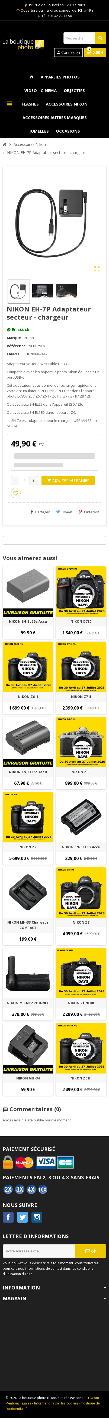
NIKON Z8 (81, 922)
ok (90, 1251)
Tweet (64, 512)
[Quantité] (24, 480)
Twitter (22, 1217)
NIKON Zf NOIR (81, 1003)
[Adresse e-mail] (39, 1251)
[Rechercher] (84, 38)
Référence (16, 345)
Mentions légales (18, 1403)
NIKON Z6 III (81, 1078)
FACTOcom (90, 1398)
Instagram (36, 1217)
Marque (14, 337)
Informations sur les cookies (56, 1403)
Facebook (8, 1217)
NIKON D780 (80, 621)
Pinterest (89, 512)
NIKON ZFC (81, 772)
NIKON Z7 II (81, 696)
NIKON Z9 (28, 847)
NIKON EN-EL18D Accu (81, 847)
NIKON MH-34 (28, 1078)
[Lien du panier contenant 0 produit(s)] (95, 52)
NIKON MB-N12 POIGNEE (28, 1003)
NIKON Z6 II (28, 696)
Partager (40, 512)
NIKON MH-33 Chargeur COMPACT (28, 925)
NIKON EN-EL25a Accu (28, 621)
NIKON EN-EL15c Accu (28, 772)
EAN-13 (13, 354)
